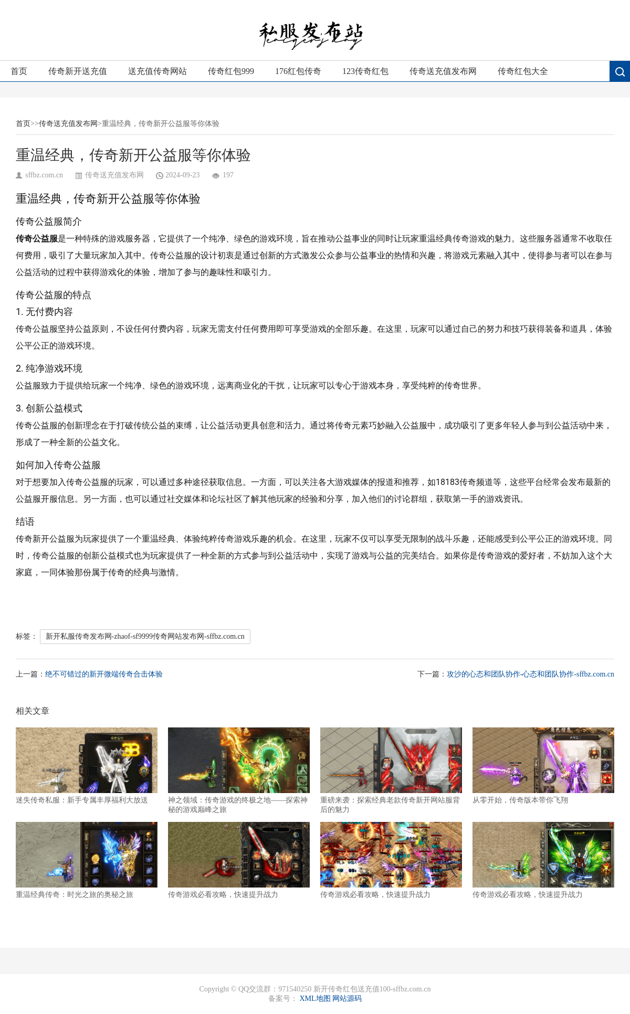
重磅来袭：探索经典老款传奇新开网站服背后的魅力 (391, 770)
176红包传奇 (298, 71)
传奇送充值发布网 (443, 71)
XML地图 (314, 998)
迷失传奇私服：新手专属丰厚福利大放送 (87, 765)
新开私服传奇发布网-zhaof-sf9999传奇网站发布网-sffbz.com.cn (145, 636)
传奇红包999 (231, 71)
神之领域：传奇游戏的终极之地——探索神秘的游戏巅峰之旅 (239, 770)
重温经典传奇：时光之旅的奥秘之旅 (87, 860)
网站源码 (347, 998)
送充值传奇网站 (157, 71)
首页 (18, 71)
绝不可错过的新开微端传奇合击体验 (104, 674)
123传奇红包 (365, 71)
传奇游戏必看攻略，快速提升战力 (239, 860)
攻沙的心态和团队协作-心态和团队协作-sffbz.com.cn (530, 674)
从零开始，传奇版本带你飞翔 (543, 765)
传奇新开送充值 (77, 71)
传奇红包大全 (523, 71)
